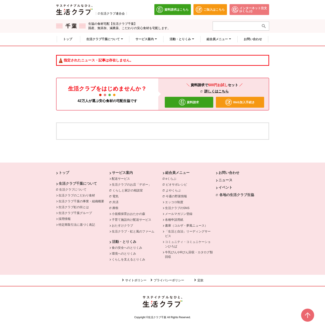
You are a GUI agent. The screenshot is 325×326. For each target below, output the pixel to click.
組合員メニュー (177, 173)
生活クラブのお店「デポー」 (131, 184)
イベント (225, 187)
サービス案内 (122, 173)
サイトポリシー (136, 280)
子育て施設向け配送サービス (131, 219)
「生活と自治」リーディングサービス (188, 234)
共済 (116, 202)
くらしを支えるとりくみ (128, 259)
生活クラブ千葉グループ (75, 213)
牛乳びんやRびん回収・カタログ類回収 (189, 254)
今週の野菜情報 (177, 196)
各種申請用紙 (174, 219)
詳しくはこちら (216, 91)
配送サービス (121, 178)
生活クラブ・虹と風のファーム (133, 231)
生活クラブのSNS (177, 208)
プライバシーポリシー (169, 280)
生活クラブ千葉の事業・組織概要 (81, 201)
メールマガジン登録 (178, 214)
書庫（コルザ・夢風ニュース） (186, 225)
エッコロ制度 (174, 202)
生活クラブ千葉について (78, 183)
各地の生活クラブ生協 (236, 195)
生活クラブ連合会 (112, 13)
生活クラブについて (74, 189)
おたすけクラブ (122, 225)
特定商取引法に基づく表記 (76, 224)
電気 (116, 196)
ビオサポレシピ (177, 184)
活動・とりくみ (124, 242)
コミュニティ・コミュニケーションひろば (188, 244)
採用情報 (64, 219)
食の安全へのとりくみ (127, 247)
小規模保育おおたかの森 (128, 214)
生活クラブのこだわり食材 (76, 195)
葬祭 (116, 208)
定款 (200, 280)
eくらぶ (172, 178)
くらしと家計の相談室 (128, 190)
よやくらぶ (174, 190)
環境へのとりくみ (124, 253)
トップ (64, 173)
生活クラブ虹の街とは (73, 207)
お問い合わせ (228, 173)
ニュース (225, 180)
